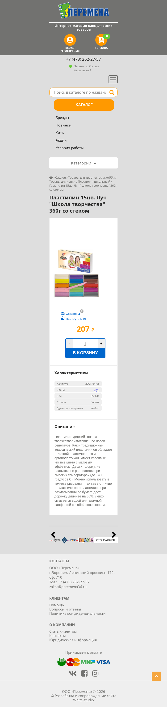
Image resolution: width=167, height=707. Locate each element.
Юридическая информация (73, 639)
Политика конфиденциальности (77, 613)
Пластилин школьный (94, 181)
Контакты (57, 635)
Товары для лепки (62, 181)
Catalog (60, 177)
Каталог (84, 105)
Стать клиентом (63, 631)
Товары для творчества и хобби (91, 177)
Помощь (56, 604)
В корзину (85, 353)
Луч (96, 389)
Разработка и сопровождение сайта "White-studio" (85, 697)
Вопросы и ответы (65, 609)
